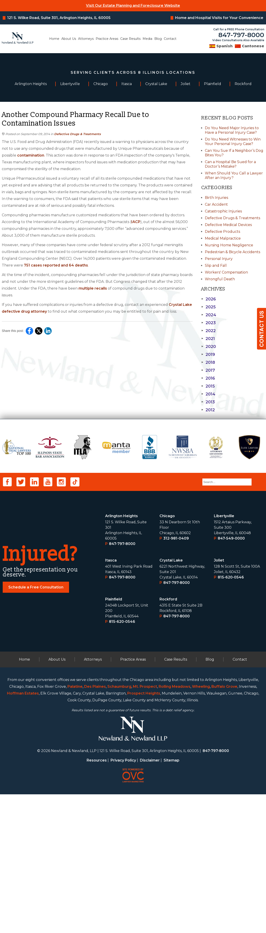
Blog (158, 39)
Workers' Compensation (226, 272)
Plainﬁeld (113, 738)
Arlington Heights (121, 654)
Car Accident (216, 204)
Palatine (75, 825)
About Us (68, 39)
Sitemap (171, 899)
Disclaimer (150, 899)
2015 (208, 386)
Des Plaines (95, 825)
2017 (208, 370)
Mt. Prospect (145, 825)
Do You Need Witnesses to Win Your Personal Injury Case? (233, 141)
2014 (208, 394)
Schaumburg (119, 825)
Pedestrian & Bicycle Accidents (232, 252)
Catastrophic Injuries (223, 211)
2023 (208, 323)
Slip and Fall (216, 265)
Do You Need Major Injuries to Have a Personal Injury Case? (232, 130)
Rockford (168, 738)
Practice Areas (107, 39)
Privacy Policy (123, 899)
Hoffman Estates (23, 832)
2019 (208, 354)
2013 (208, 402)
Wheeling (201, 825)
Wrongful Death (220, 279)
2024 (208, 315)
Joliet (219, 699)
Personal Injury (219, 259)
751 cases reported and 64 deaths (56, 265)
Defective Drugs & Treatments (77, 134)
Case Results (130, 39)
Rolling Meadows (174, 825)
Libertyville (224, 654)
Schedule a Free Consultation (35, 726)
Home (54, 39)
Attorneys (86, 39)
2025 (208, 307)
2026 (208, 299)
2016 (208, 378)
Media (147, 39)
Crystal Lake (171, 699)
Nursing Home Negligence (229, 245)
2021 (208, 338)
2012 (208, 410)
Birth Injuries (216, 197)
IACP (135, 222)
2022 (208, 330)
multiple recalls (93, 288)
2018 (208, 362)
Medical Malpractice (223, 238)
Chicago (167, 654)
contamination (30, 155)
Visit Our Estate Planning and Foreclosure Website (133, 5)
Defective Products (222, 231)
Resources (97, 899)
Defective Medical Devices (228, 225)
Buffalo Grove (224, 825)
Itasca (111, 699)
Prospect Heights (143, 832)
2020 (208, 346)
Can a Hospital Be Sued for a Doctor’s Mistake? (230, 164)
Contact (170, 39)
